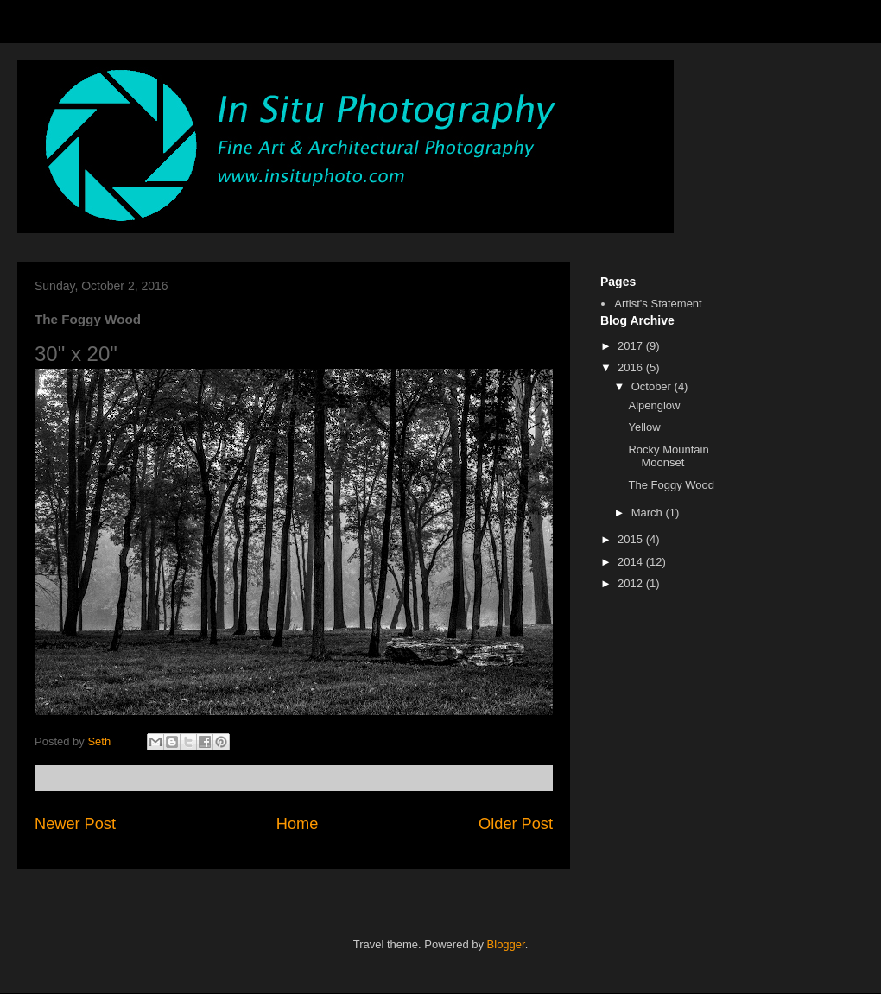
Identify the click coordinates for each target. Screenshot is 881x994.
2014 (632, 561)
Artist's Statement (657, 303)
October (653, 386)
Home (297, 824)
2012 (632, 583)
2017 (632, 345)
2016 (632, 367)
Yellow (644, 427)
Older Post (516, 824)
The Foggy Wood (670, 484)
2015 (632, 539)
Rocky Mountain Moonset (668, 456)
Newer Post (75, 824)
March (648, 512)
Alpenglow (654, 405)
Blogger (506, 944)
